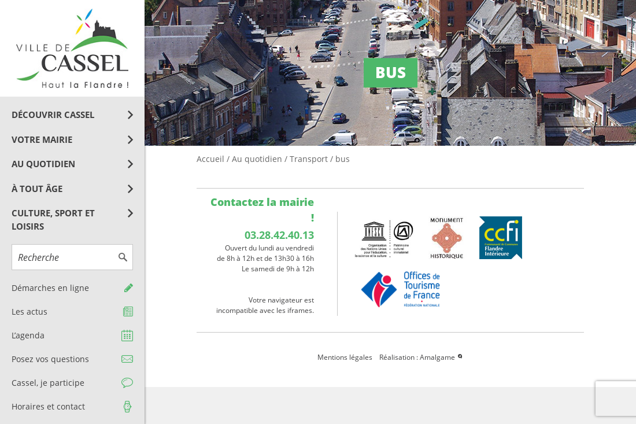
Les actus (29, 311)
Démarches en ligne (50, 287)
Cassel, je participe (48, 382)
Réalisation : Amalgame (421, 357)
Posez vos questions (50, 358)
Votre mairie (42, 139)
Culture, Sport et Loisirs (53, 219)
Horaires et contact (48, 406)
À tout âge (37, 188)
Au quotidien (43, 163)
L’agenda (28, 335)
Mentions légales (344, 357)
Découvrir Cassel (53, 114)
